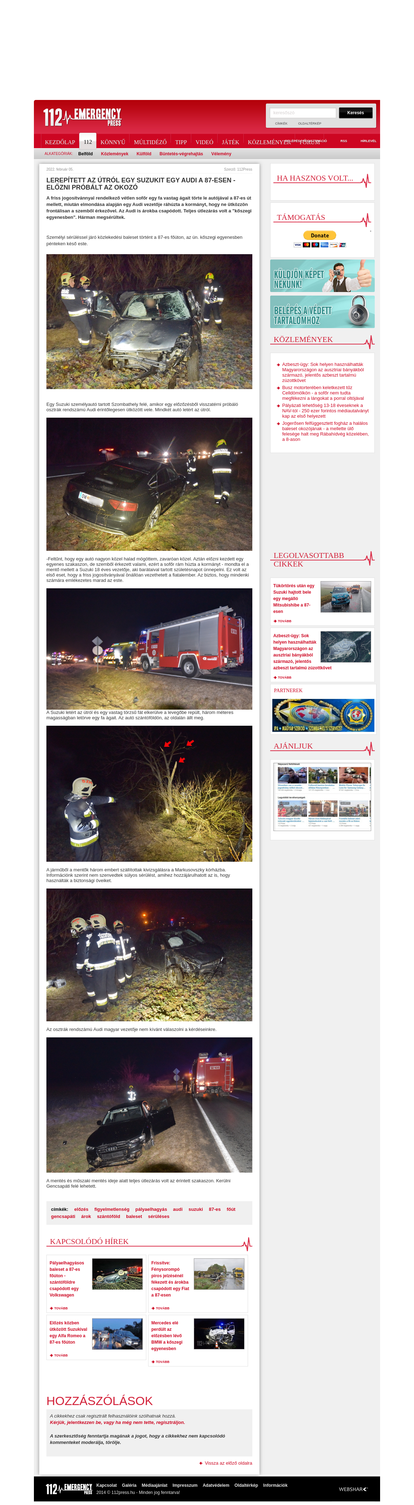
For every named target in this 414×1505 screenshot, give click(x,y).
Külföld (144, 153)
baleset (134, 1216)
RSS (339, 141)
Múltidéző (150, 141)
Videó (204, 141)
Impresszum (184, 1485)
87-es (215, 1209)
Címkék (281, 123)
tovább (61, 1308)
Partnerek (288, 690)
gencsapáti (63, 1216)
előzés (81, 1209)
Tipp (181, 141)
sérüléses (159, 1216)
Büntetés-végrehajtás (181, 153)
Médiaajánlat (154, 1485)
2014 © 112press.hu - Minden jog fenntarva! (138, 1492)
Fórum (309, 141)
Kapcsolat (106, 1485)
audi (178, 1209)
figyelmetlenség (111, 1209)
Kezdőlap (60, 141)
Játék (230, 141)
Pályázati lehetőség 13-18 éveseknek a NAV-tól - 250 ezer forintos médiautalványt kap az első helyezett (325, 411)
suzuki (195, 1209)
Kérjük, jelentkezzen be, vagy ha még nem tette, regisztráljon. (117, 1422)
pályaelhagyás (151, 1209)
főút (231, 1209)
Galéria (129, 1485)
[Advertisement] (207, 50)
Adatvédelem (216, 1485)
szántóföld (108, 1216)
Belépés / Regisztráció (302, 141)
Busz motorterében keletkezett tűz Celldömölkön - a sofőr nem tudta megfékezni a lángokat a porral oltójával (323, 393)
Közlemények (269, 141)
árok (86, 1216)
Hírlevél (364, 141)
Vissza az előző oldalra (228, 1463)
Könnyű (113, 141)
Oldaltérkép (310, 123)
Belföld (85, 153)
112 (88, 141)
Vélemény (221, 153)
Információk (275, 1485)
